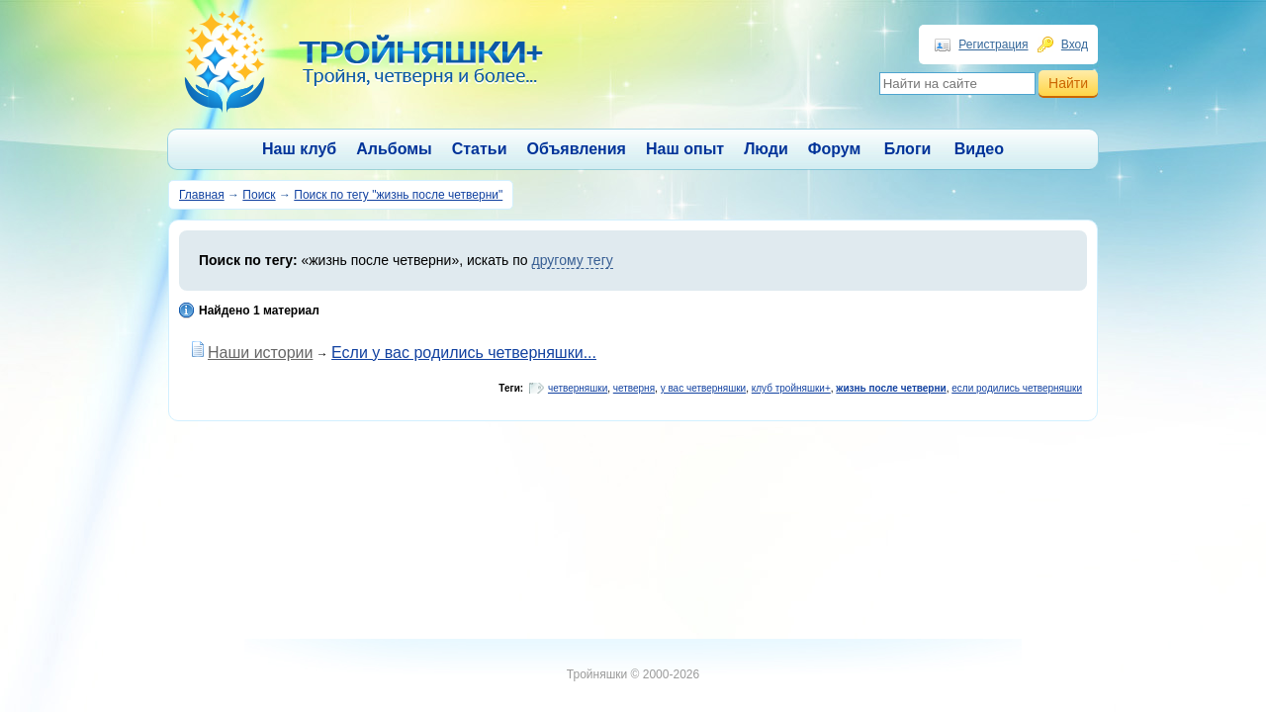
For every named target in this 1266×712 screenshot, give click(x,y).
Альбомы (394, 148)
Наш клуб (299, 148)
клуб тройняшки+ (791, 388)
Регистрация (993, 44)
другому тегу (572, 260)
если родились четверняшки (1016, 388)
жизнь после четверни (891, 388)
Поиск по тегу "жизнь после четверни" (398, 195)
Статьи (479, 148)
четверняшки (577, 388)
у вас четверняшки (704, 388)
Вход (1074, 44)
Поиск (258, 195)
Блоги (908, 148)
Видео (979, 148)
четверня (634, 388)
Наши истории (260, 352)
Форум (834, 148)
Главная (202, 195)
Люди (766, 148)
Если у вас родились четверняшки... (463, 352)
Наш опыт (685, 148)
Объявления (576, 148)
